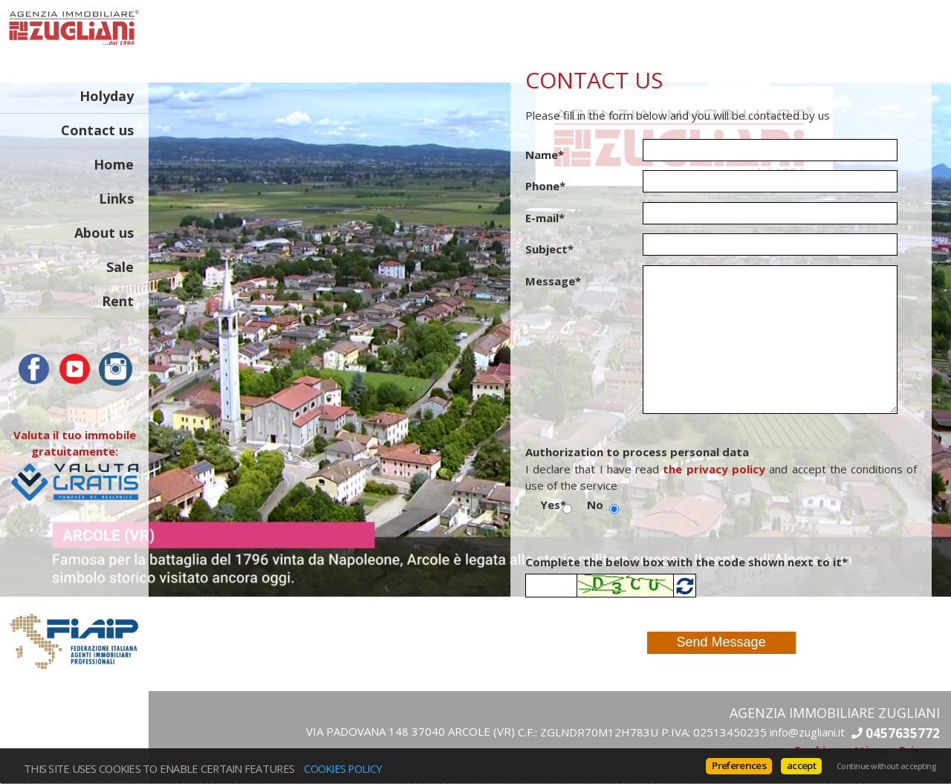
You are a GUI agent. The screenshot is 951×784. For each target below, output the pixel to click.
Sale (120, 267)
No (595, 504)
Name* (544, 154)
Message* (553, 280)
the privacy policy (714, 468)
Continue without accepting (886, 766)
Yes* (551, 504)
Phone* (545, 185)
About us (104, 233)
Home (114, 164)
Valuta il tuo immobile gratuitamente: (74, 457)
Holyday (106, 96)
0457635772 (903, 732)
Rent (118, 301)
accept (801, 765)
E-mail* (545, 217)
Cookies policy (343, 768)
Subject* (549, 249)
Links (116, 198)
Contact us (97, 130)
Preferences (739, 765)
